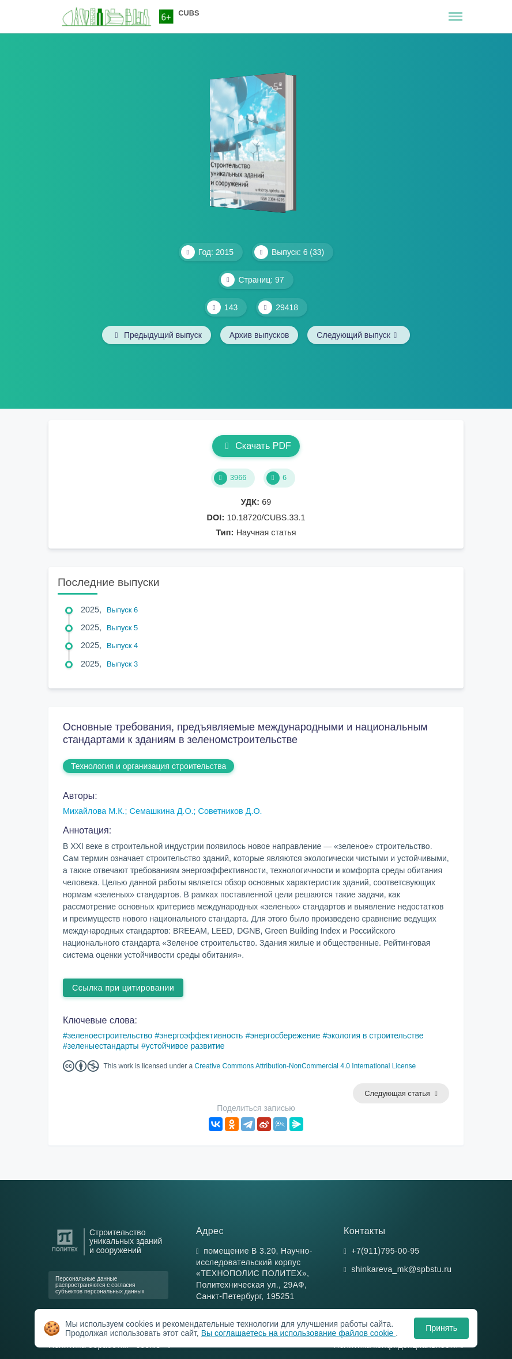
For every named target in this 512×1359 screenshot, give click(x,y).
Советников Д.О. (230, 811)
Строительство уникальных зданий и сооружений (125, 1241)
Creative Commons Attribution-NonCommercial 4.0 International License (305, 1066)
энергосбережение (285, 1035)
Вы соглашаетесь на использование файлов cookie (298, 1333)
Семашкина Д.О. (162, 811)
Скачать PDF (256, 446)
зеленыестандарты (103, 1045)
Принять (441, 1328)
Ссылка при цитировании (123, 987)
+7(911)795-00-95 (385, 1250)
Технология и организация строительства (148, 766)
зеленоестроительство (109, 1035)
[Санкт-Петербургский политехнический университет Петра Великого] (64, 1252)
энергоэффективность (201, 1035)
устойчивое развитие (185, 1045)
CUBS (188, 13)
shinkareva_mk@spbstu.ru (401, 1269)
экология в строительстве (375, 1035)
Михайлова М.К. (94, 811)
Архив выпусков (259, 335)
